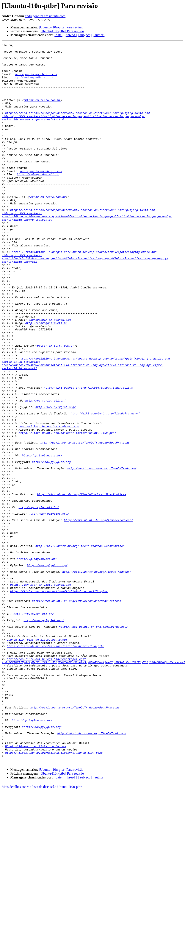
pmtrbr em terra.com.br (42, 112)
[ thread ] (70, 35)
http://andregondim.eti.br (33, 84)
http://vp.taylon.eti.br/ (45, 472)
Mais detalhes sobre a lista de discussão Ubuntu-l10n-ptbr (42, 930)
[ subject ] (85, 35)
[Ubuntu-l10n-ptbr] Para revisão (61, 27)
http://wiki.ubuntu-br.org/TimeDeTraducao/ (105, 488)
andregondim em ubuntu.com (45, 16)
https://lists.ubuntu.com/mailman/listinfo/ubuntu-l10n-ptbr (67, 511)
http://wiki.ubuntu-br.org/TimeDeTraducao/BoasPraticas (88, 457)
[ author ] (98, 35)
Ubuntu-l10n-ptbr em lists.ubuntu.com (49, 503)
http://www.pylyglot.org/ (55, 480)
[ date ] (58, 35)
